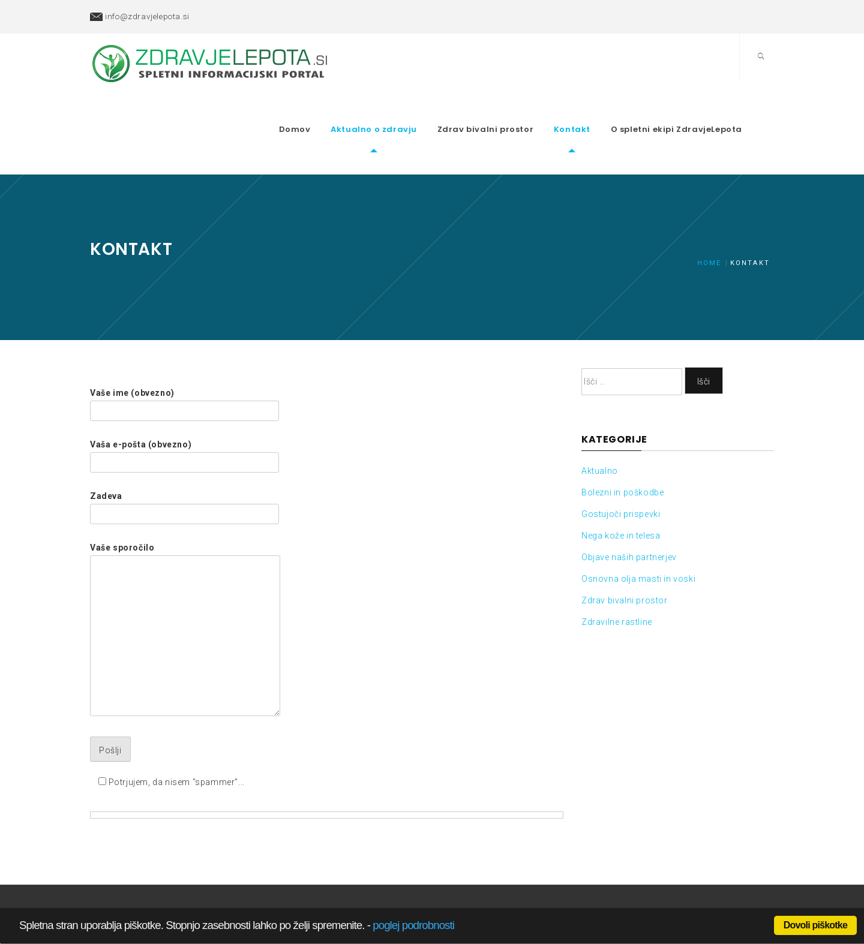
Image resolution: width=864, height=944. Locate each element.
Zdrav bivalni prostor (508, 107)
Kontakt (595, 107)
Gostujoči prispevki (620, 469)
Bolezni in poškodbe (622, 448)
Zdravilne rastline (616, 577)
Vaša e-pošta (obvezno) (184, 409)
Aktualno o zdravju (396, 107)
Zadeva (184, 460)
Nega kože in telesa (620, 491)
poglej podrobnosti (413, 925)
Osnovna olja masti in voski (638, 534)
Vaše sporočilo (185, 586)
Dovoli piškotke (815, 925)
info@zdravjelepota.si (147, 16)
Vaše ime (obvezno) (184, 357)
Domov (318, 107)
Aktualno (599, 426)
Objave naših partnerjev (629, 513)
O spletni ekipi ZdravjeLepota (699, 107)
